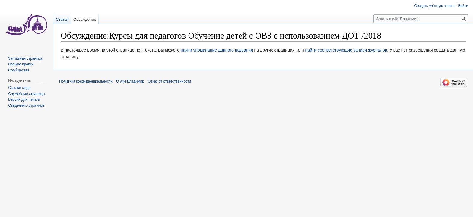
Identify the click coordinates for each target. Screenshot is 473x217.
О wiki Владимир (130, 81)
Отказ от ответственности (169, 81)
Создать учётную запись (434, 6)
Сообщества (18, 70)
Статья (62, 19)
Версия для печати (24, 99)
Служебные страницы (26, 94)
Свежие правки (20, 64)
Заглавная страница (25, 58)
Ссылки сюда (19, 88)
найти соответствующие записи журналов (346, 50)
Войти (463, 6)
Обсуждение (84, 19)
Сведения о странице (26, 105)
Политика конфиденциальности (86, 81)
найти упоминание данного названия (217, 50)
